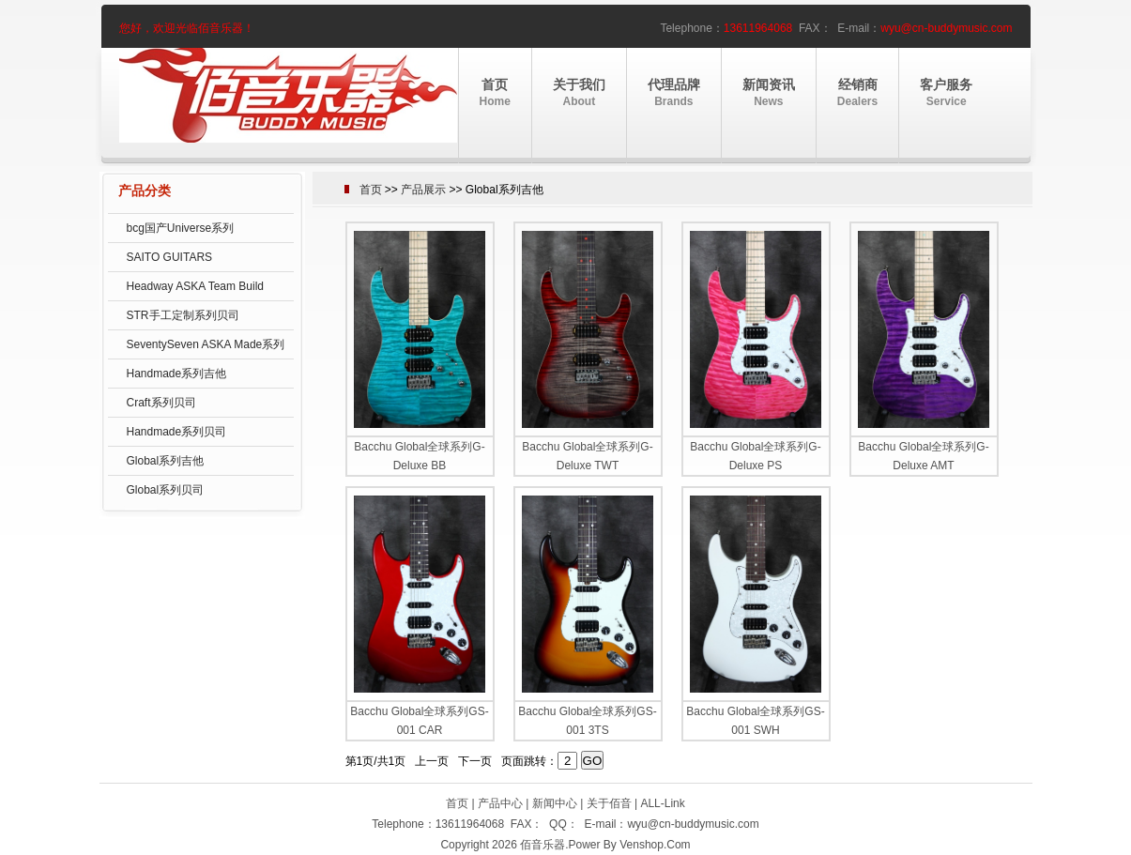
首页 (495, 93)
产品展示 (423, 189)
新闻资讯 (768, 93)
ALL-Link (662, 803)
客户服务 (946, 93)
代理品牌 (674, 93)
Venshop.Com (654, 844)
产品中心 (500, 803)
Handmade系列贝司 (177, 431)
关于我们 (579, 93)
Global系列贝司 (166, 489)
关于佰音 (609, 803)
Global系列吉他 (166, 460)
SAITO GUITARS (170, 257)
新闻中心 (554, 803)
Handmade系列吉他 (177, 373)
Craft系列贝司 (161, 402)
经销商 (857, 93)
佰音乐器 (542, 844)
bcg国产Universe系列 (181, 228)
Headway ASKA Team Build (196, 286)
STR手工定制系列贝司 (183, 315)
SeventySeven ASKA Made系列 (206, 344)
